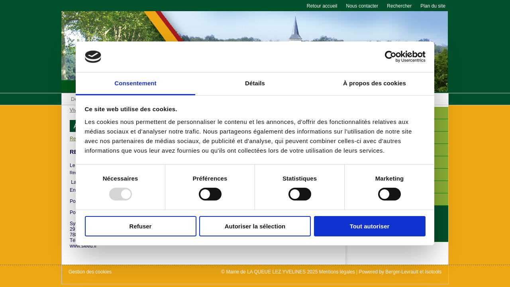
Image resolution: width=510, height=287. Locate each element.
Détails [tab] (255, 83)
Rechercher (399, 6)
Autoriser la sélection (255, 226)
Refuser (140, 226)
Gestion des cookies (90, 272)
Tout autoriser (370, 226)
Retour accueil (322, 6)
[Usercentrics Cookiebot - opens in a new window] (391, 57)
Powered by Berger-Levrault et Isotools (400, 272)
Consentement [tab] (135, 83)
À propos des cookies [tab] (374, 83)
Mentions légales (337, 272)
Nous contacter (362, 6)
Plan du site (432, 6)
